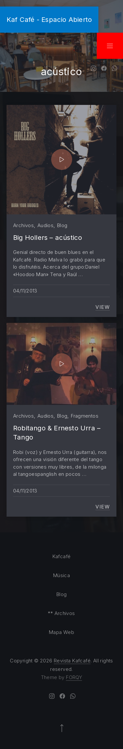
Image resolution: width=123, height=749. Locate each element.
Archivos (23, 225)
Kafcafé (61, 556)
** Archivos (61, 613)
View (102, 307)
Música (61, 575)
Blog (62, 225)
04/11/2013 (25, 291)
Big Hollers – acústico (47, 237)
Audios (45, 225)
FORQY (74, 677)
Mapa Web (61, 632)
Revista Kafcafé (72, 660)
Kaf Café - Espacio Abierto (49, 19)
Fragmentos (84, 416)
